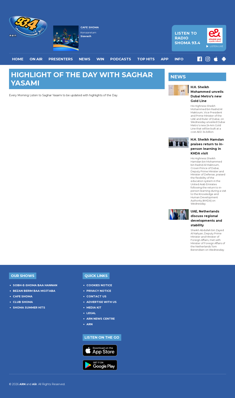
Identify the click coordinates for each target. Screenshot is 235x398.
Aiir (34, 384)
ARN (89, 324)
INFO (179, 59)
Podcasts (120, 59)
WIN (100, 59)
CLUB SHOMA (23, 302)
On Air (36, 59)
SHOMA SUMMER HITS (29, 307)
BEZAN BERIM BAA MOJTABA (34, 291)
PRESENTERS (61, 59)
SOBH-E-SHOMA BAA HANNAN (35, 285)
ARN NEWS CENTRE (100, 318)
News (84, 59)
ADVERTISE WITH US (101, 302)
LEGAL (91, 313)
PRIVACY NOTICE (98, 291)
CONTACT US (96, 296)
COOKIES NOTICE (99, 285)
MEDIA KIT (93, 307)
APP (165, 59)
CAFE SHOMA (22, 296)
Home (17, 59)
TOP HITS (146, 59)
